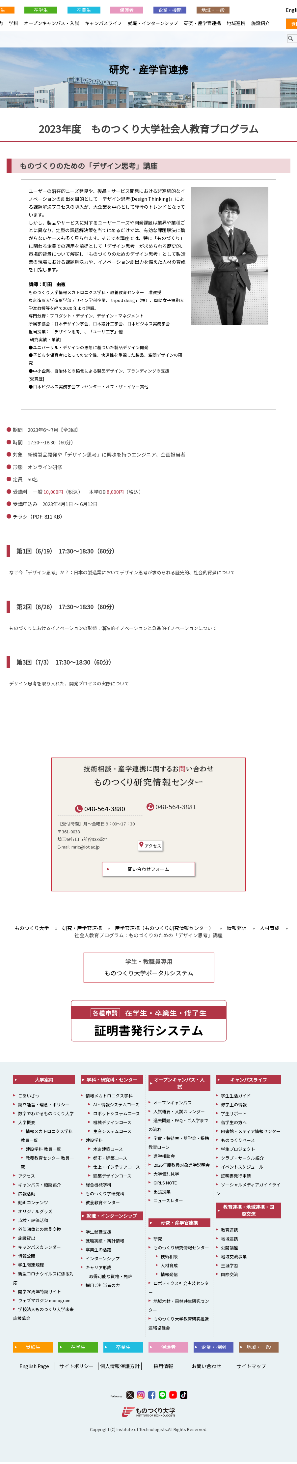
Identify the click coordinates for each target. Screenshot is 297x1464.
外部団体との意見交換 (39, 1231)
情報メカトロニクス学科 (109, 1097)
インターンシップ (103, 1260)
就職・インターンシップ (153, 23)
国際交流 (229, 1276)
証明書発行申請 (236, 1178)
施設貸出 (26, 1240)
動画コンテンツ (33, 1204)
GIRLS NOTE (165, 1184)
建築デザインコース (112, 1178)
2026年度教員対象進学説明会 (181, 1167)
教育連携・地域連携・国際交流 (248, 1212)
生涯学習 (229, 1267)
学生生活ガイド (236, 1097)
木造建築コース (108, 1151)
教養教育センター (103, 1204)
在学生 (41, 10)
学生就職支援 (98, 1234)
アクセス (150, 847)
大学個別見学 (166, 1176)
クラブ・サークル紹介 (242, 1160)
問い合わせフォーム (148, 871)
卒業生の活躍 (98, 1251)
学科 (13, 23)
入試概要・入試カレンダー (179, 1113)
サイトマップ (251, 1367)
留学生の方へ (234, 1124)
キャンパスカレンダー (39, 1249)
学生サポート (234, 1115)
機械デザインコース (112, 1124)
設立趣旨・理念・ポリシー (43, 1106)
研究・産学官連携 (148, 71)
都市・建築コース (110, 1160)
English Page (33, 1367)
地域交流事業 (234, 1258)
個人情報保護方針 (120, 1367)
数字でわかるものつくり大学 (46, 1115)
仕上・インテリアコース (116, 1169)
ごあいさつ (29, 1097)
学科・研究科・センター (112, 1081)
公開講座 (229, 1249)
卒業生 (84, 10)
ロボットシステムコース (116, 1115)
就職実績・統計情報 (105, 1243)
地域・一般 (213, 10)
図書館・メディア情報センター (251, 1133)
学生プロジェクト (238, 1151)
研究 (157, 1241)
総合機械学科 (98, 1186)
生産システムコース (112, 1133)
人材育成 (169, 1267)
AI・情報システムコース (116, 1106)
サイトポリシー (76, 1367)
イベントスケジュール (242, 1169)
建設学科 (94, 1142)
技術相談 (169, 1258)
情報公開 (26, 1258)
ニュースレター (168, 1202)
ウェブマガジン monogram (44, 1302)
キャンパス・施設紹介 (39, 1186)
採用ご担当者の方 (103, 1287)
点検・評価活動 (33, 1222)
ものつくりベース (238, 1142)
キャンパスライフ (103, 23)
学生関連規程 (31, 1267)
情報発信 (169, 1276)
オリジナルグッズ (35, 1213)
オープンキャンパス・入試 (51, 23)
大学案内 (44, 1081)
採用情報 (163, 1367)
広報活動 (26, 1195)
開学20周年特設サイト (39, 1293)
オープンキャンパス (172, 1104)
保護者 (127, 10)
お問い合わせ (206, 1367)
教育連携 (229, 1232)
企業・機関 (169, 10)
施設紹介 (260, 23)
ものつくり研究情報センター (181, 1249)
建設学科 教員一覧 (43, 1151)
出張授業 (162, 1193)
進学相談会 (164, 1158)
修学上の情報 (234, 1106)
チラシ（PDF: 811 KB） (39, 518)
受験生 (33, 1348)
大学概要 (26, 1124)
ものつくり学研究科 (105, 1195)
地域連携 (236, 23)
